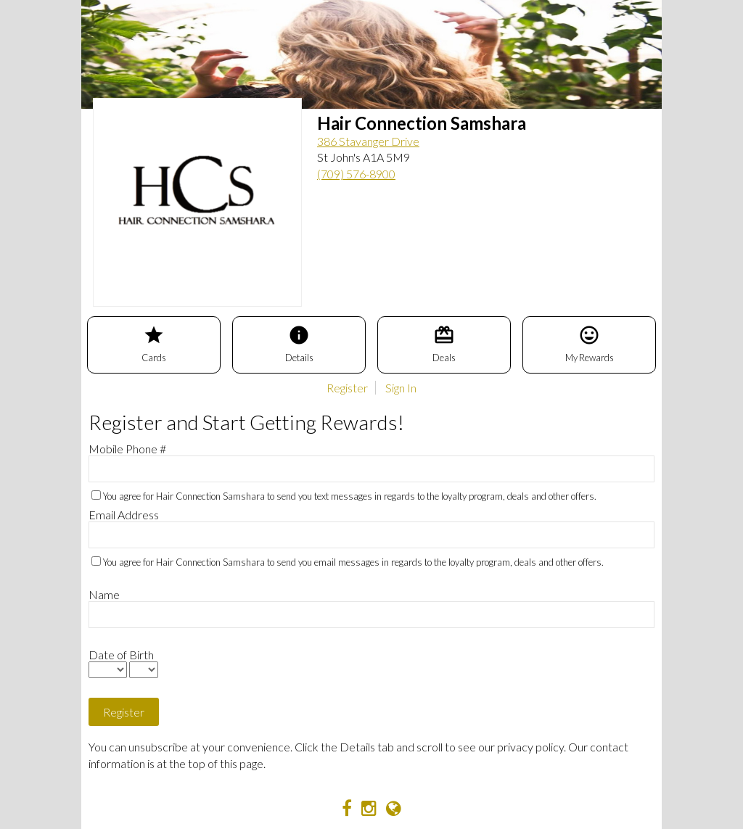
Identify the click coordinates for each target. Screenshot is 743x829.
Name (104, 594)
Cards (153, 343)
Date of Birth (121, 654)
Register (347, 388)
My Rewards (589, 343)
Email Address (124, 514)
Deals (444, 343)
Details (299, 343)
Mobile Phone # (127, 448)
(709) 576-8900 (356, 174)
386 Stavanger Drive (368, 141)
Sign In (400, 388)
